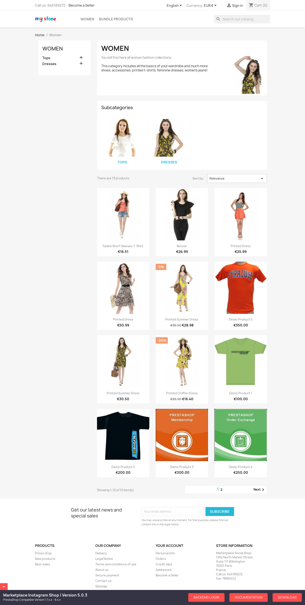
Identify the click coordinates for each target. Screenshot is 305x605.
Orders (161, 559)
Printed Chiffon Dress (182, 393)
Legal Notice (104, 559)
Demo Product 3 (182, 467)
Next (260, 489)
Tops (46, 58)
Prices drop (43, 553)
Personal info (165, 553)
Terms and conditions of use (115, 564)
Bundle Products (116, 19)
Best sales (42, 564)
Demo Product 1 (240, 393)
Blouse (182, 246)
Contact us (103, 581)
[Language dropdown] (175, 5)
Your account (169, 545)
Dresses (49, 64)
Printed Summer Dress (181, 319)
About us (101, 570)
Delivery (101, 553)
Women (87, 19)
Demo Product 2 (123, 467)
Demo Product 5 (240, 319)
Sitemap (101, 586)
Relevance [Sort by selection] (237, 178)
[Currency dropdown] (211, 5)
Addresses (164, 570)
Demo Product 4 (240, 467)
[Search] (242, 19)
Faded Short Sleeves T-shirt (123, 246)
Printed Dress (241, 246)
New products (45, 559)
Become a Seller (82, 5)
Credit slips (164, 564)
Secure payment (107, 575)
